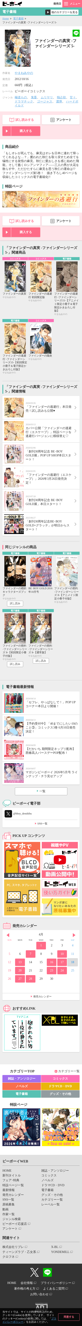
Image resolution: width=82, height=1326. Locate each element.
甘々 (73, 97)
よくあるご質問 (54, 1288)
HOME (6, 1170)
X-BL (54, 1247)
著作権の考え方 (24, 1288)
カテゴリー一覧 (69, 1071)
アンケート (64, 119)
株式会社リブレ (13, 1247)
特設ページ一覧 (13, 1185)
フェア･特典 (10, 1180)
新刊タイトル (11, 1175)
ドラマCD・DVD (60, 1086)
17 (62, 962)
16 (51, 962)
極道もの (21, 97)
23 (51, 970)
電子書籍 (18, 18)
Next (74, 935)
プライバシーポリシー (56, 1283)
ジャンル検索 (11, 1219)
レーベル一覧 (50, 1204)
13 (19, 962)
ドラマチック (24, 101)
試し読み (15, 603)
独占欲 (61, 97)
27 (19, 978)
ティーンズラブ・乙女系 (19, 1252)
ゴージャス (44, 101)
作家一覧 (8, 1214)
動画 (5, 1209)
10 (62, 954)
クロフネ (8, 1256)
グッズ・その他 (60, 1094)
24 (62, 970)
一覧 (42, 791)
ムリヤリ (47, 97)
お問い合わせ (39, 1294)
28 (30, 978)
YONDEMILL (60, 1252)
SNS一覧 (42, 823)
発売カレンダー (42, 996)
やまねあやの (24, 73)
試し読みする (25, 119)
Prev (7, 935)
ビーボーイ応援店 (14, 1223)
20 (19, 970)
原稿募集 (8, 1204)
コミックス (60, 1078)
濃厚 (59, 101)
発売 (57, 3)
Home (5, 18)
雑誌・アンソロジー (21, 1078)
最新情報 (8, 1190)
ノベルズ (22, 1086)
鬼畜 (34, 97)
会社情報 (27, 1283)
